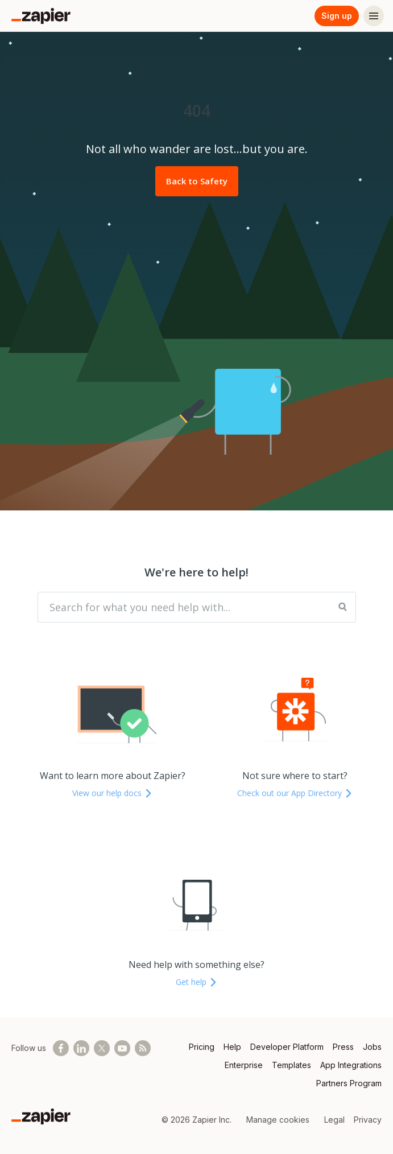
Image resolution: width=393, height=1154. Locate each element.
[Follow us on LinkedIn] (81, 1048)
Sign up (336, 15)
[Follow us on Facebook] (61, 1048)
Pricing (201, 1047)
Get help (197, 981)
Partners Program (349, 1083)
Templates (291, 1065)
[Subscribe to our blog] (143, 1048)
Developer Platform (287, 1047)
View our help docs (112, 793)
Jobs (372, 1047)
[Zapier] (41, 16)
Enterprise (244, 1065)
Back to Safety (196, 181)
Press (343, 1047)
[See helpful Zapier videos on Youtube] (122, 1048)
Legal (334, 1119)
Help (232, 1047)
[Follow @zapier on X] (102, 1048)
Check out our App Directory (295, 793)
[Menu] (373, 16)
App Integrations (351, 1065)
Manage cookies (277, 1119)
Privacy (368, 1119)
